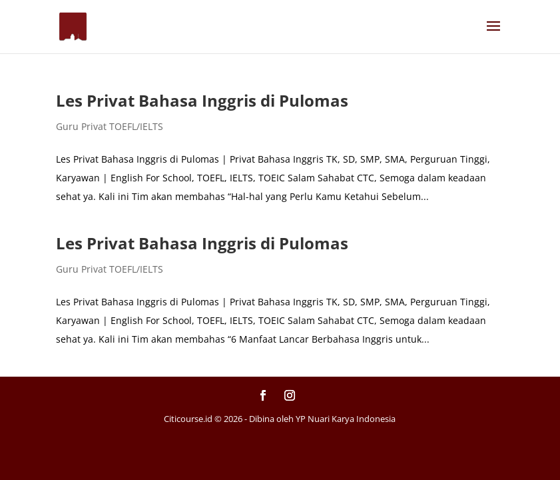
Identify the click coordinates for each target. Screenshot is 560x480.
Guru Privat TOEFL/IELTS (109, 126)
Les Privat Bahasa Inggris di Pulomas (202, 100)
